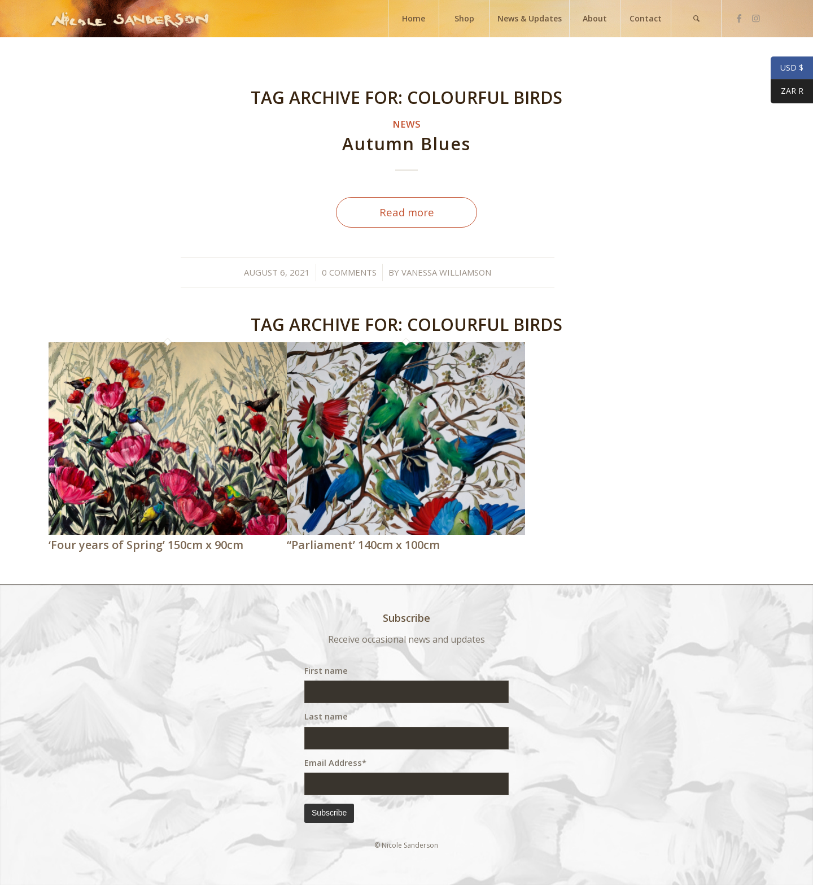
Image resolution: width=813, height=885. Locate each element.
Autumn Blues (406, 143)
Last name (326, 716)
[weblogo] (130, 18)
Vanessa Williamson (446, 272)
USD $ (787, 68)
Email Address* (335, 762)
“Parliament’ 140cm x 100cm (363, 544)
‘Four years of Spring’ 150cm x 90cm (146, 544)
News (406, 123)
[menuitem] (413, 18)
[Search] (696, 18)
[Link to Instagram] (756, 18)
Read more (406, 212)
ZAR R (787, 92)
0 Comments (349, 272)
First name (326, 670)
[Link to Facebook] (739, 18)
